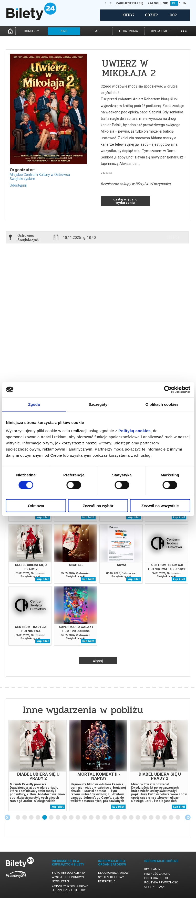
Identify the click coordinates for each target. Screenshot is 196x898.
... (183, 30)
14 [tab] (104, 817)
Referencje (106, 881)
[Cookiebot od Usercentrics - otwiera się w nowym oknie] (167, 389)
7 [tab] (58, 817)
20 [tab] (144, 817)
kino (64, 31)
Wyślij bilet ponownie (69, 877)
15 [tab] (111, 817)
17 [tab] (124, 817)
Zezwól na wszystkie (160, 505)
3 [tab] (31, 817)
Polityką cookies (134, 430)
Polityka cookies (157, 878)
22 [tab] (158, 817)
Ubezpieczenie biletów (69, 890)
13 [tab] (98, 817)
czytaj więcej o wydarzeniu (125, 201)
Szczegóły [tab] (98, 404)
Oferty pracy (154, 887)
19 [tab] (138, 817)
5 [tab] (44, 817)
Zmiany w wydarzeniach (70, 886)
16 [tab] (118, 817)
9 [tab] (71, 817)
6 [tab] (51, 817)
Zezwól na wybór (97, 505)
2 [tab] (24, 817)
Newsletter (61, 881)
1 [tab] (18, 817)
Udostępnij (18, 185)
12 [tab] (91, 817)
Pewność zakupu (157, 873)
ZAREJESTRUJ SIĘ (129, 3)
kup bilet (43, 517)
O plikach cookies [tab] (162, 404)
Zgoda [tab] (34, 404)
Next (188, 817)
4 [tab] (38, 817)
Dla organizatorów (113, 872)
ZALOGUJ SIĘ (158, 3)
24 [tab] (171, 817)
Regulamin (152, 869)
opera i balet (161, 31)
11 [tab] (84, 817)
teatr (96, 31)
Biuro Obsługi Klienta (68, 872)
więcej (98, 660)
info (173, 237)
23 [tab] (164, 817)
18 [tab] (131, 817)
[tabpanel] (37, 765)
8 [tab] (64, 817)
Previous (7, 817)
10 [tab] (78, 817)
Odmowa (36, 505)
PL (174, 3)
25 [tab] (178, 817)
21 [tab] (151, 817)
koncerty (31, 31)
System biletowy (111, 877)
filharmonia (128, 31)
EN (184, 3)
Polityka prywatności (161, 882)
